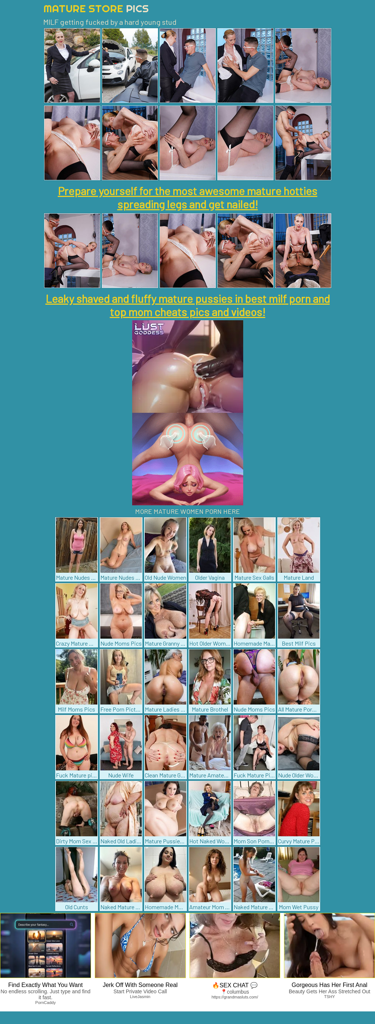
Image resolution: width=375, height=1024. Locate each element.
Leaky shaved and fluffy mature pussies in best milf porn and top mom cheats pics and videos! (188, 305)
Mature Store (96, 8)
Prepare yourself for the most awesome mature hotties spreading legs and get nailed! (187, 197)
